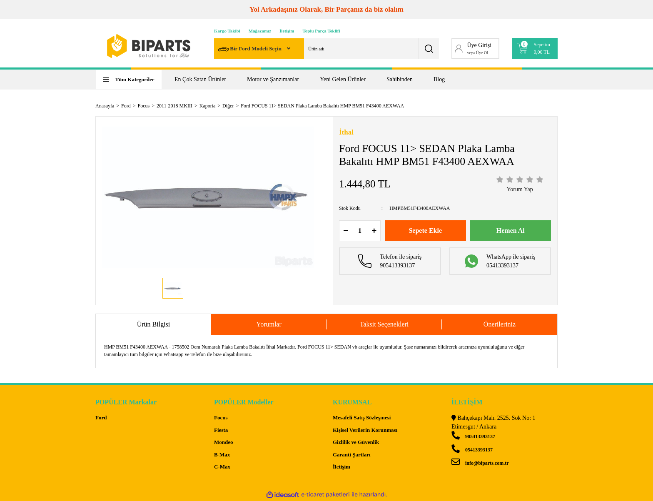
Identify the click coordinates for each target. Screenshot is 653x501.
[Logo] (148, 46)
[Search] (326, 48)
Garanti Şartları (352, 454)
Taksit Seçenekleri (384, 324)
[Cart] (535, 48)
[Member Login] (475, 48)
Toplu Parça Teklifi (321, 30)
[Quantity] (360, 231)
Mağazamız (260, 30)
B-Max (222, 454)
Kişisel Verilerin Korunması (365, 430)
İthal (346, 132)
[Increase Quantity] (374, 231)
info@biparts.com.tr (479, 463)
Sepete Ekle (425, 230)
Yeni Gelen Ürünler (343, 79)
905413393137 (473, 436)
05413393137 (472, 450)
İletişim (286, 30)
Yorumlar (269, 324)
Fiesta (221, 430)
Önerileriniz (500, 324)
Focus (221, 417)
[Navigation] (128, 80)
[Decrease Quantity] (345, 231)
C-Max (222, 467)
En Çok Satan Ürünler (200, 79)
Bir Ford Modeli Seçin (250, 49)
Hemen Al (510, 230)
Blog (439, 79)
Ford (101, 417)
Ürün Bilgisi (153, 324)
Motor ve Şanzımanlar (273, 79)
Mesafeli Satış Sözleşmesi (362, 417)
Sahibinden (399, 79)
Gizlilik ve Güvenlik (356, 442)
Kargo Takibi (227, 30)
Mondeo (223, 442)
